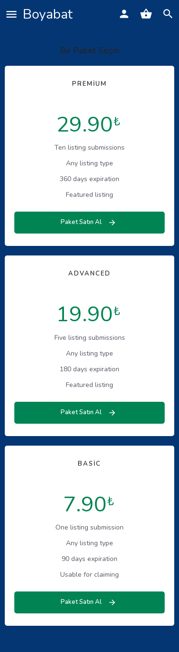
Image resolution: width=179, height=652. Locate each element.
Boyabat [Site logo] (48, 14)
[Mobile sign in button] (124, 14)
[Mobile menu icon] (11, 14)
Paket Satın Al (88, 222)
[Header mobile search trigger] (168, 14)
